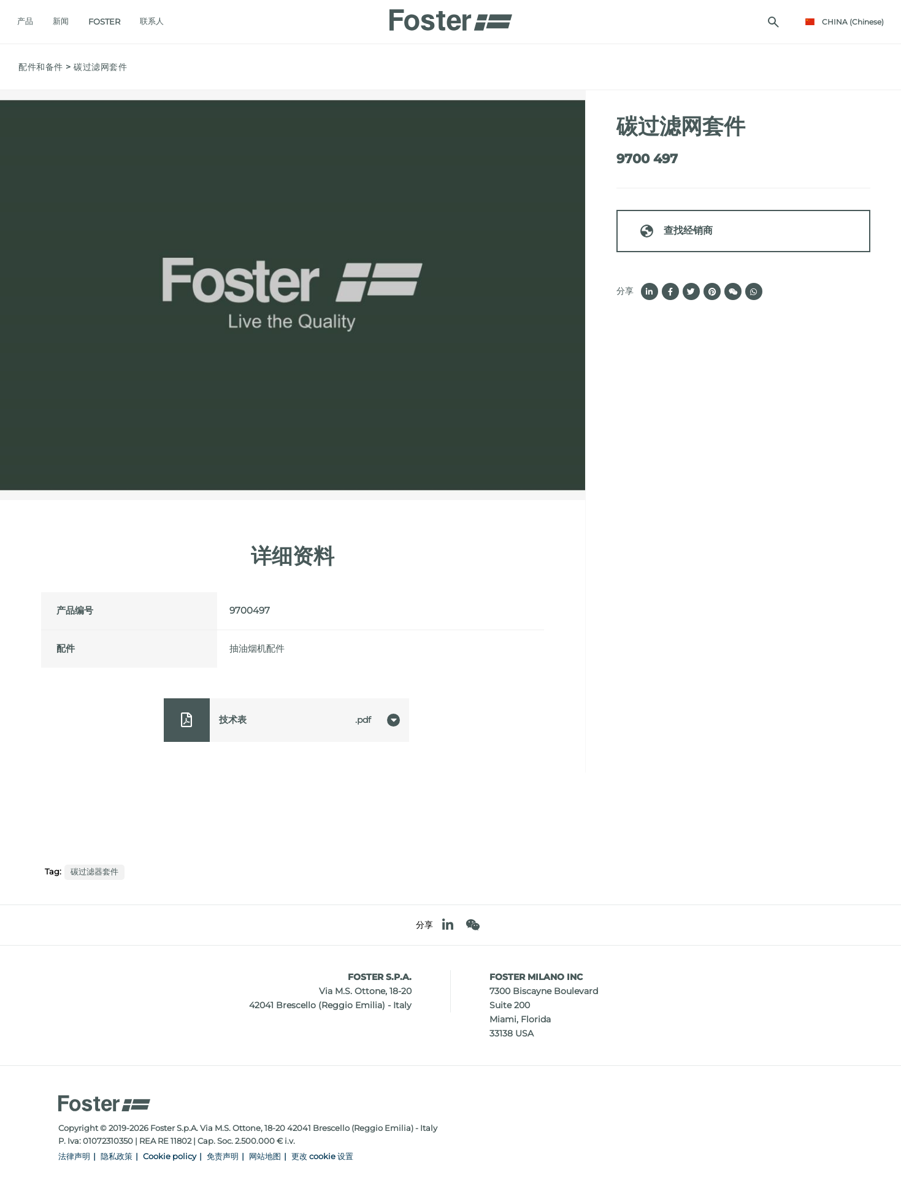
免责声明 (223, 1156)
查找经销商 (676, 231)
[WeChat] (473, 925)
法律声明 (74, 1156)
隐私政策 (116, 1156)
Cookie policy (169, 1156)
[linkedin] (447, 925)
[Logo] (450, 16)
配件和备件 (40, 66)
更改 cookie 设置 (322, 1156)
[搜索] (772, 22)
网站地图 (265, 1156)
